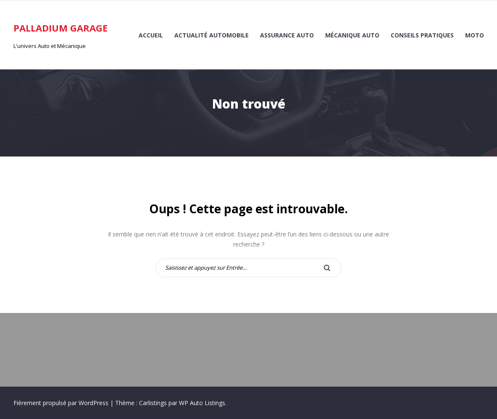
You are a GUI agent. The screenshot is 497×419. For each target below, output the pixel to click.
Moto (474, 35)
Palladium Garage (60, 27)
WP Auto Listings (202, 403)
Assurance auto (287, 35)
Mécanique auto (352, 35)
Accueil (151, 35)
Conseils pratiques (422, 35)
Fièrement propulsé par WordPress (61, 403)
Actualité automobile (211, 35)
